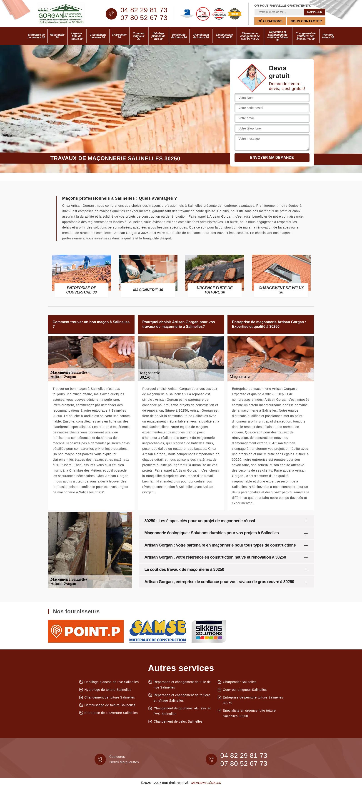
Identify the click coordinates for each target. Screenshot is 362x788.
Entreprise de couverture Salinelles (111, 713)
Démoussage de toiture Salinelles (110, 705)
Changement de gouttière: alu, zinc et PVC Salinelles (182, 711)
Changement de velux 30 (98, 36)
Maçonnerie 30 (57, 36)
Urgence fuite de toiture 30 (76, 36)
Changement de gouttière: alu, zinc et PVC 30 (305, 36)
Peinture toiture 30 (328, 36)
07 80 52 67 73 (143, 17)
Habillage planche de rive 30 (158, 36)
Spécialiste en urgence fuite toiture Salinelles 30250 (249, 713)
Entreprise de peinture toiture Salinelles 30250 (253, 700)
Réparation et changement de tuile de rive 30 (250, 36)
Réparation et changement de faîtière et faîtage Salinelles (182, 697)
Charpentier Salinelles (240, 682)
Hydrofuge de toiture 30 (179, 36)
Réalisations (270, 21)
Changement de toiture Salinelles (110, 697)
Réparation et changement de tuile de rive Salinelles (182, 684)
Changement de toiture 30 (201, 36)
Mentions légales (206, 783)
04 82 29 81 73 (143, 10)
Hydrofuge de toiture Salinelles (108, 689)
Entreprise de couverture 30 (36, 36)
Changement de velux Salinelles (178, 721)
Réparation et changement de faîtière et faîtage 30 (277, 36)
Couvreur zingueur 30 (139, 36)
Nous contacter (306, 21)
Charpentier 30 (119, 36)
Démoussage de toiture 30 (224, 36)
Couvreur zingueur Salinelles (245, 689)
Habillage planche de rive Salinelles (112, 682)
